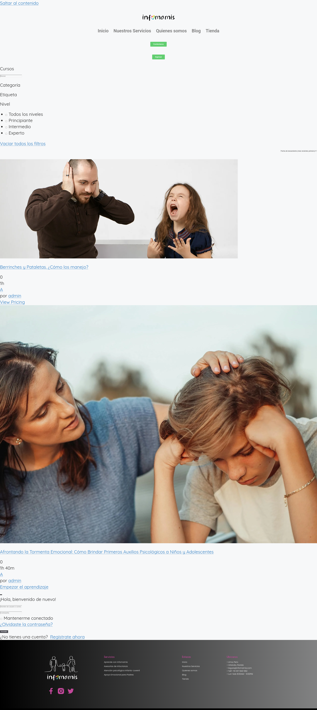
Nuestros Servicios (132, 30)
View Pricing (12, 302)
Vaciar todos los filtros (23, 143)
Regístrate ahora (67, 637)
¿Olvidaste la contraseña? (26, 624)
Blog (196, 30)
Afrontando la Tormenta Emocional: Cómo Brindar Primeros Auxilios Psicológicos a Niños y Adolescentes (107, 552)
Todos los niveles (24, 114)
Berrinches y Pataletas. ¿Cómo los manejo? (44, 267)
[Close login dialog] (1, 594)
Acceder (4, 632)
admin (14, 295)
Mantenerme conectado (28, 618)
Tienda (212, 30)
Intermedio (18, 126)
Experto (14, 133)
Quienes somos (171, 30)
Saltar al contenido (19, 3)
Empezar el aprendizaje (24, 587)
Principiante (19, 120)
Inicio (103, 30)
